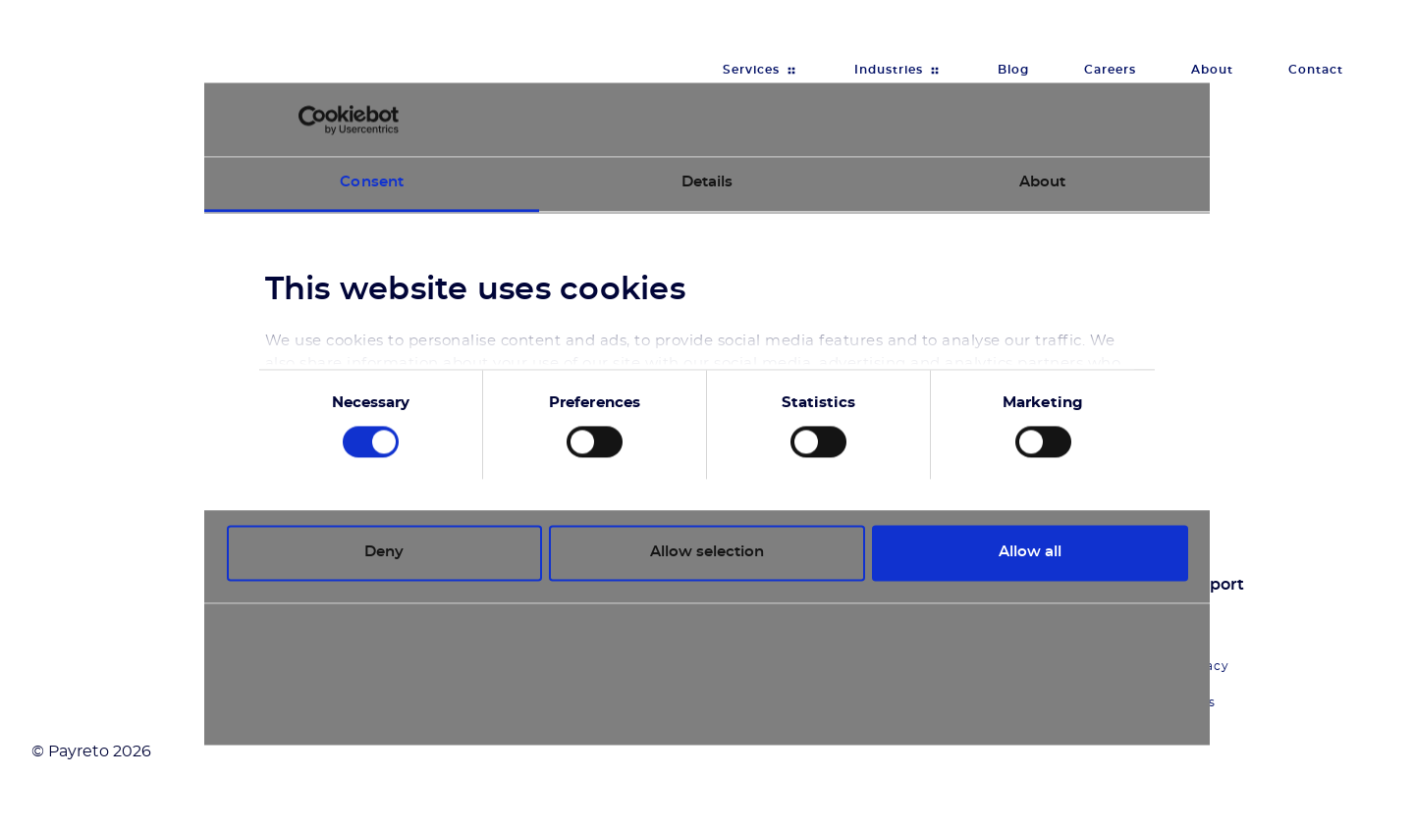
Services (751, 70)
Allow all (1030, 552)
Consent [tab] (372, 182)
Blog (1013, 70)
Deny (384, 552)
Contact (1315, 70)
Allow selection (707, 552)
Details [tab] (707, 182)
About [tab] (1042, 182)
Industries (888, 70)
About (1212, 70)
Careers (1110, 70)
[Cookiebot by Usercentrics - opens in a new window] (313, 119)
